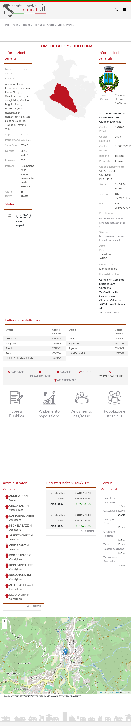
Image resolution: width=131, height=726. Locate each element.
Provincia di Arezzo (44, 24)
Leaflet (100, 667)
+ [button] (5, 595)
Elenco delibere (108, 268)
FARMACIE (17, 372)
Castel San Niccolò (114, 510)
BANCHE (65, 372)
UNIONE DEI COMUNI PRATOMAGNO (109, 174)
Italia (15, 24)
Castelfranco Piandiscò (110, 499)
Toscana (26, 24)
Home (6, 24)
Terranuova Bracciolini (110, 559)
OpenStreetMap (113, 667)
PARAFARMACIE (40, 376)
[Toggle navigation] (116, 9)
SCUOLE (86, 372)
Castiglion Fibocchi (109, 521)
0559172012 (111, 312)
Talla (106, 544)
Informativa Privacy (44, 718)
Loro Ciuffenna (66, 24)
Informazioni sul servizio (17, 718)
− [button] (5, 601)
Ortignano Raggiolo (109, 533)
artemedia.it (62, 710)
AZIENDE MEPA (67, 380)
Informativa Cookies (69, 718)
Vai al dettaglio (34, 580)
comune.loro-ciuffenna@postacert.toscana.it (112, 222)
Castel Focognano (113, 548)
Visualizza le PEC (105, 256)
